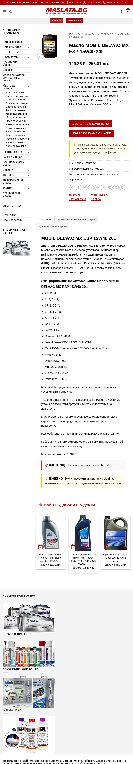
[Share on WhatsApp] (72, 187)
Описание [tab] (45, 219)
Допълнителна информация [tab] (76, 219)
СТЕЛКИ (8, 169)
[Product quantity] (76, 114)
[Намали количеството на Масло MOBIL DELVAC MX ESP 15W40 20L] (71, 114)
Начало (75, 33)
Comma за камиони (17, 103)
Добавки (8, 69)
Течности (8, 174)
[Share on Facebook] (78, 187)
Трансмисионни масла (13, 181)
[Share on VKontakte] (103, 187)
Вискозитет (10, 214)
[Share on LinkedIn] (110, 187)
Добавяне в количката (91, 123)
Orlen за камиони (16, 121)
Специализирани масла (13, 163)
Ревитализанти (12, 151)
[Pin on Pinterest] (97, 187)
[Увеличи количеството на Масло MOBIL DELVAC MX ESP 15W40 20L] (82, 114)
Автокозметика (12, 46)
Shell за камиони (15, 131)
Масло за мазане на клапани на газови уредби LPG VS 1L (50, 557)
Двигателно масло (10, 63)
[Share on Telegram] (122, 187)
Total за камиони (15, 135)
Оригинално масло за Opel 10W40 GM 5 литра (115, 557)
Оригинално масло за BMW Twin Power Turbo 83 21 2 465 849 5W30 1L (83, 559)
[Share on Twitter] (85, 187)
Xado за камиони (15, 142)
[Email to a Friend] (91, 187)
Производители (13, 219)
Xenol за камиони (16, 145)
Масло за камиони (9, 87)
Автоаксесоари (12, 41)
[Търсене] (10, 11)
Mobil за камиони (16, 113)
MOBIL (80, 179)
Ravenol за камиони (17, 124)
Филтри (7, 187)
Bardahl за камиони (17, 96)
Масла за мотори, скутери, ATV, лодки (14, 77)
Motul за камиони (16, 117)
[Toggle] (28, 42)
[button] (5, 11)
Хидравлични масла (11, 194)
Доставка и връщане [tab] (53, 226)
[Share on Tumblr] (116, 187)
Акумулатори (11, 57)
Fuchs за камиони (16, 110)
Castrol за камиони (17, 99)
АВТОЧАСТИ (11, 51)
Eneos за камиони (16, 106)
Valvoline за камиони (17, 138)
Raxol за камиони (16, 128)
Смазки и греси (12, 156)
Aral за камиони (15, 92)
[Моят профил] (121, 11)
